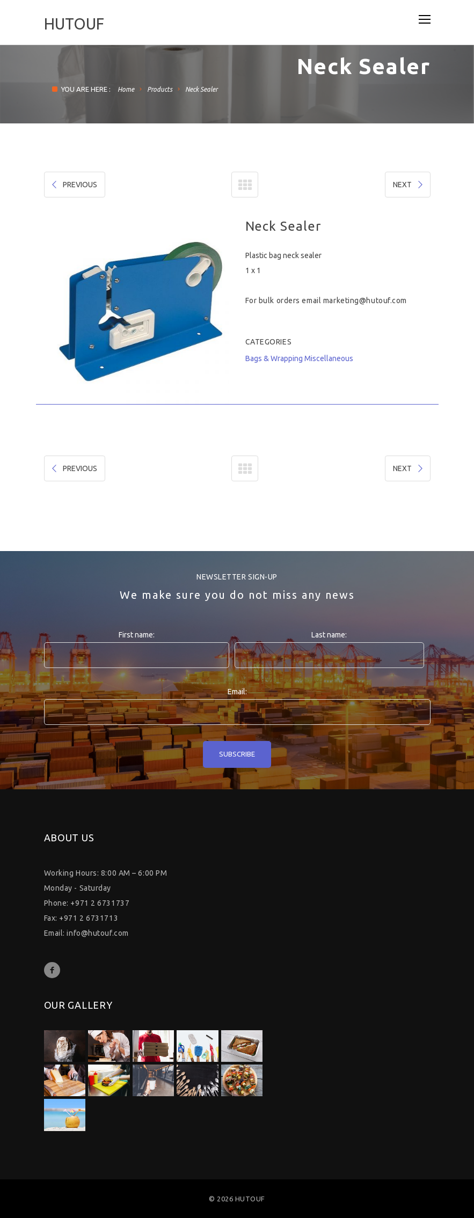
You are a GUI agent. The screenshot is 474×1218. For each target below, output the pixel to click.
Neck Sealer (201, 89)
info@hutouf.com (97, 933)
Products (159, 89)
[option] (136, 311)
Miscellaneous (328, 358)
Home (126, 89)
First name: (137, 634)
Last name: (329, 634)
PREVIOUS (73, 184)
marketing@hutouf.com (365, 300)
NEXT (409, 184)
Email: (237, 691)
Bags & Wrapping (274, 358)
